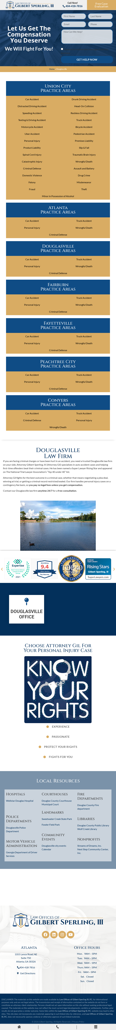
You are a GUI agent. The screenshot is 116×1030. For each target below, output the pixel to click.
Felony (32, 182)
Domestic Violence (32, 175)
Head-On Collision (84, 106)
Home (52, 69)
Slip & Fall (84, 147)
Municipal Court (50, 804)
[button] (2, 569)
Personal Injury (32, 140)
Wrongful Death (84, 161)
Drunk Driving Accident (84, 99)
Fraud (32, 189)
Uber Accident (32, 133)
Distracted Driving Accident (32, 106)
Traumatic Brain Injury (84, 154)
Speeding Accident (32, 113)
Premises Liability (84, 140)
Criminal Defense (32, 168)
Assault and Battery (84, 168)
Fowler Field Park (51, 824)
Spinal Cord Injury (32, 154)
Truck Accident (84, 120)
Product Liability (32, 147)
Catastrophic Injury (32, 161)
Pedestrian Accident (84, 133)
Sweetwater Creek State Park (57, 818)
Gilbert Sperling (46, 1022)
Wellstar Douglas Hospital (19, 800)
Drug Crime (84, 175)
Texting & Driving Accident (32, 120)
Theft (84, 189)
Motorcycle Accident (32, 126)
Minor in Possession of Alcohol (58, 196)
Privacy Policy (78, 1022)
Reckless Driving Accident (84, 113)
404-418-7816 (72, 6)
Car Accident (32, 99)
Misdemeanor (84, 182)
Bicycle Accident (84, 126)
